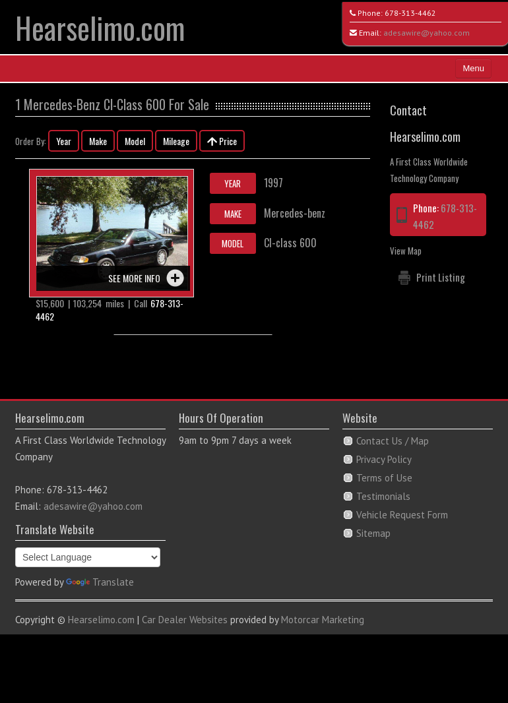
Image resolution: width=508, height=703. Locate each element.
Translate (100, 582)
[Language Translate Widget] (87, 557)
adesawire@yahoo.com (426, 33)
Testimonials (383, 496)
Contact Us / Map (392, 441)
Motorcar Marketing (322, 619)
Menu (473, 68)
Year (63, 141)
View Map (406, 250)
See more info (134, 278)
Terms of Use (384, 478)
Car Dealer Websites (185, 619)
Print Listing (440, 277)
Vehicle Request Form (402, 514)
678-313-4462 (410, 13)
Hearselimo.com (100, 27)
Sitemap (373, 533)
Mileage (176, 141)
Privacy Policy (384, 459)
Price (222, 141)
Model (135, 141)
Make (98, 141)
